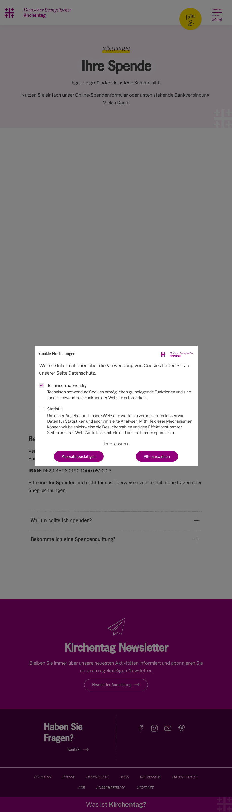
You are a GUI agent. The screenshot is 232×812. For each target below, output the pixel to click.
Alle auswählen (157, 456)
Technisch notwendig (67, 385)
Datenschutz (81, 373)
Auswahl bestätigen (79, 456)
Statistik (55, 408)
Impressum (116, 443)
